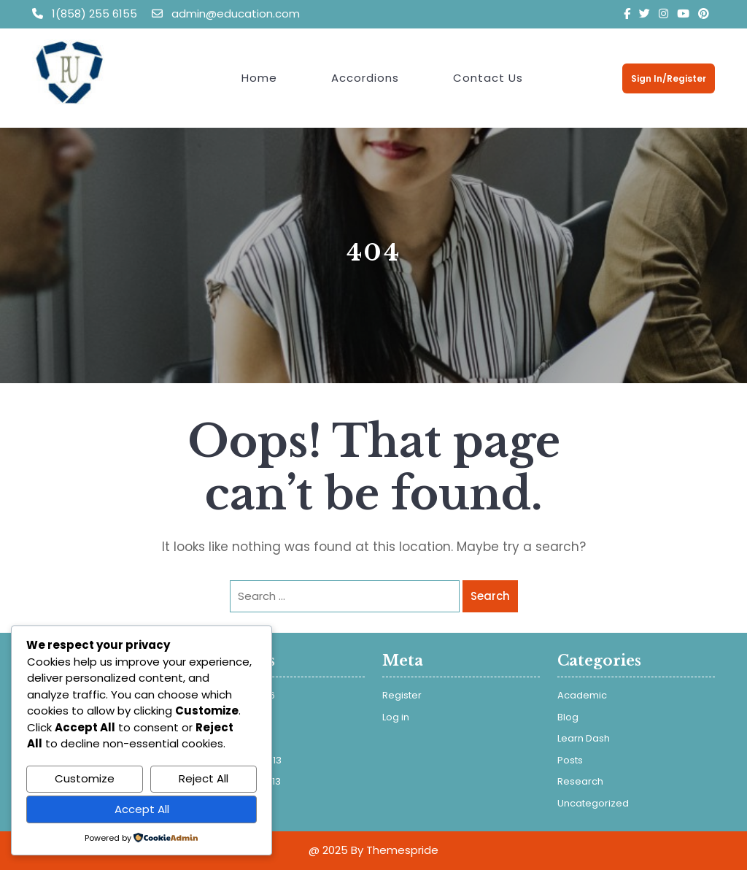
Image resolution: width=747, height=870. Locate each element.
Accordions (365, 77)
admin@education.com (226, 13)
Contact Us (488, 77)
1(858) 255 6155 (86, 13)
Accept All (142, 809)
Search (490, 596)
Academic (582, 695)
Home (259, 77)
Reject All (203, 778)
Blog (567, 717)
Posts (570, 760)
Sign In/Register (668, 78)
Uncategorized (593, 803)
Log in (395, 717)
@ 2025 (328, 850)
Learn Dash (583, 738)
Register (402, 695)
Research (580, 781)
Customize (85, 778)
